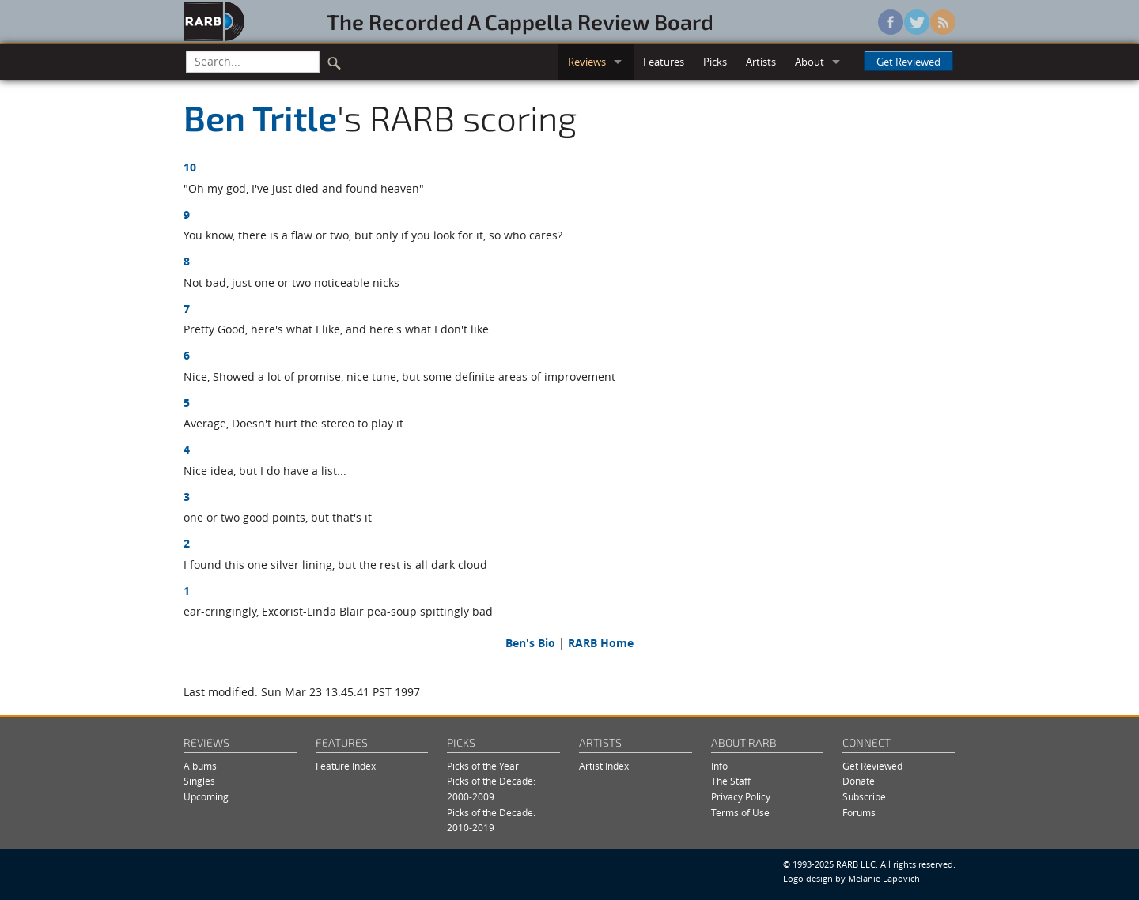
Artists (761, 62)
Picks (715, 62)
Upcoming (206, 797)
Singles (199, 781)
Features (663, 62)
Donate (858, 781)
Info (719, 766)
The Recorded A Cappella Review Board (520, 21)
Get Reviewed (908, 62)
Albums (200, 766)
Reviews (587, 62)
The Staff (731, 781)
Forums (859, 812)
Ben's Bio (530, 642)
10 (190, 167)
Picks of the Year (483, 766)
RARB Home (601, 642)
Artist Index (604, 766)
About (809, 62)
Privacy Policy (740, 797)
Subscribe (864, 797)
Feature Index (346, 766)
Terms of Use (740, 812)
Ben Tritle (260, 117)
